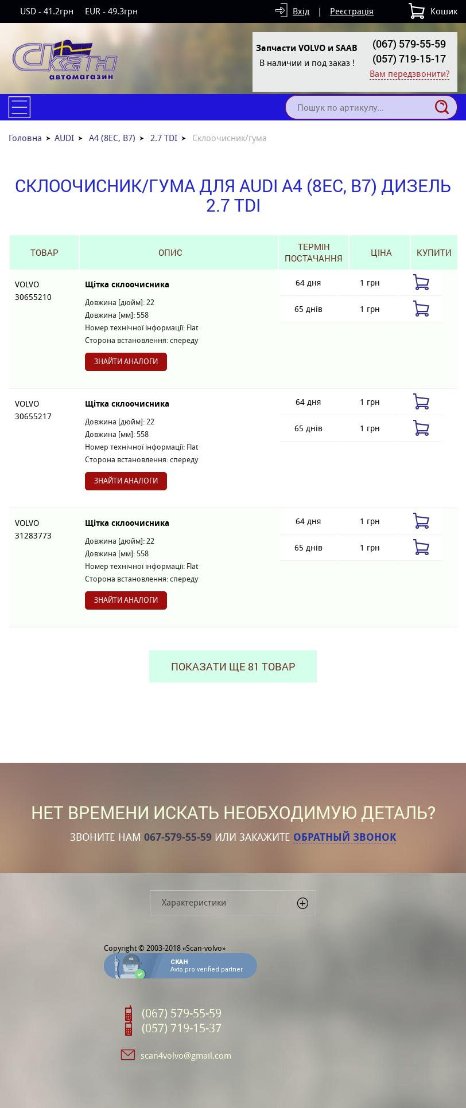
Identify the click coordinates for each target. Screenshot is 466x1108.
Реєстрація (352, 11)
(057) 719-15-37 (182, 1028)
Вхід (301, 11)
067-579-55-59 (178, 837)
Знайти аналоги (126, 361)
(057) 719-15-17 (409, 58)
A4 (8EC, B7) (112, 137)
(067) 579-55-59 (409, 43)
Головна (25, 137)
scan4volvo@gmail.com (186, 1055)
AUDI (64, 137)
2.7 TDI (163, 137)
